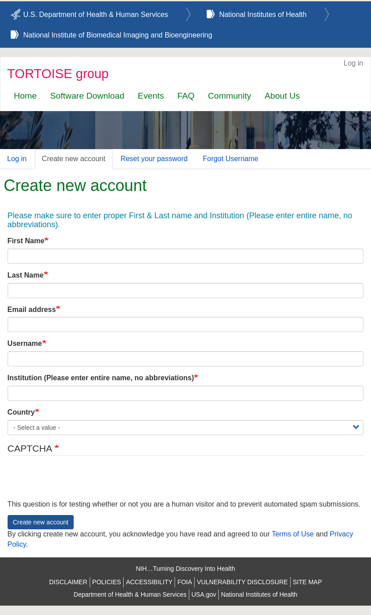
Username (25, 343)
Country (21, 412)
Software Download (87, 95)
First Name (26, 241)
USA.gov (204, 594)
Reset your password (154, 158)
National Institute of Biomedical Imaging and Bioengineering (117, 35)
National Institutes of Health (263, 14)
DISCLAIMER (68, 582)
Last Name (26, 275)
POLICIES (106, 582)
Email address (32, 309)
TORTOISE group (57, 73)
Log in (353, 63)
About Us (282, 95)
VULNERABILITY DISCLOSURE (242, 582)
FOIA (184, 582)
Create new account (73, 158)
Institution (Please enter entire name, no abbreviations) (101, 378)
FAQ (185, 95)
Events (151, 95)
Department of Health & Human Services (130, 594)
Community (229, 95)
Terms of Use (293, 534)
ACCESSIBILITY (149, 582)
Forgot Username (230, 158)
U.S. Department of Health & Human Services (95, 14)
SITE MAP (307, 582)
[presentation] (75, 482)
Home (25, 95)
